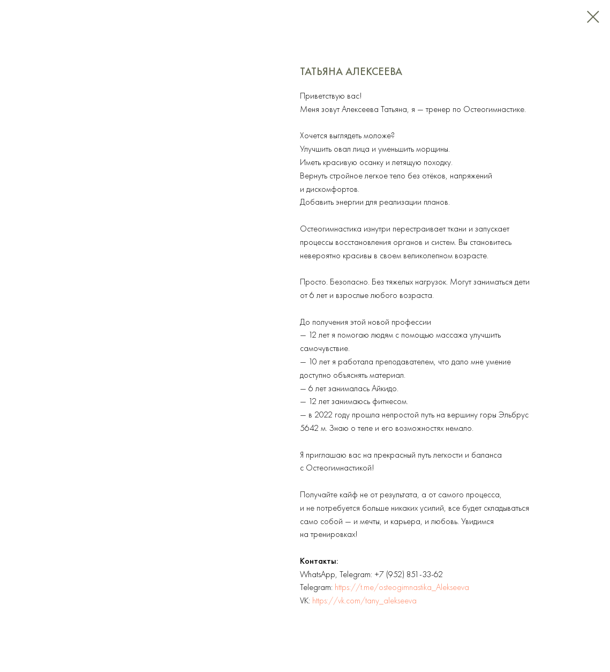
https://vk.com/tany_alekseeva (364, 600)
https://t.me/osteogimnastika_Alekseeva (402, 587)
